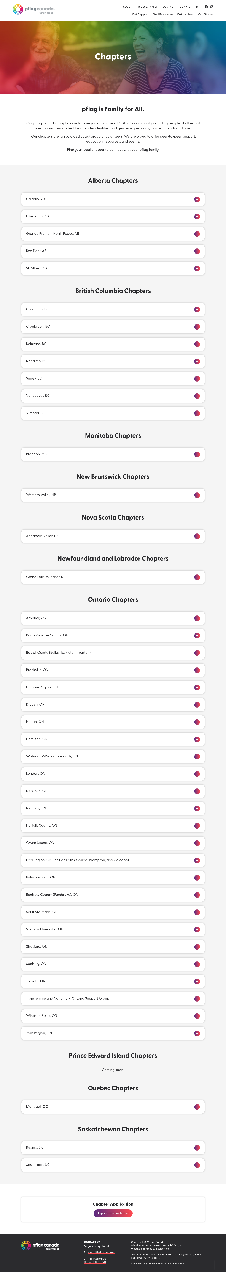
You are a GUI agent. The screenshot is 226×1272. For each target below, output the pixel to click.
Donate (185, 7)
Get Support (140, 14)
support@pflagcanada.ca (101, 1252)
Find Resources (163, 14)
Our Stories (205, 14)
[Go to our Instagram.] (212, 7)
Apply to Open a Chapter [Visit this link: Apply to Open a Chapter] (113, 1213)
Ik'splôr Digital (163, 1249)
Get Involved (185, 14)
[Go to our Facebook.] (206, 7)
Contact (168, 7)
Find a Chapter (147, 7)
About (127, 7)
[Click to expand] (197, 199)
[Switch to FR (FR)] (196, 6)
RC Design (175, 1246)
